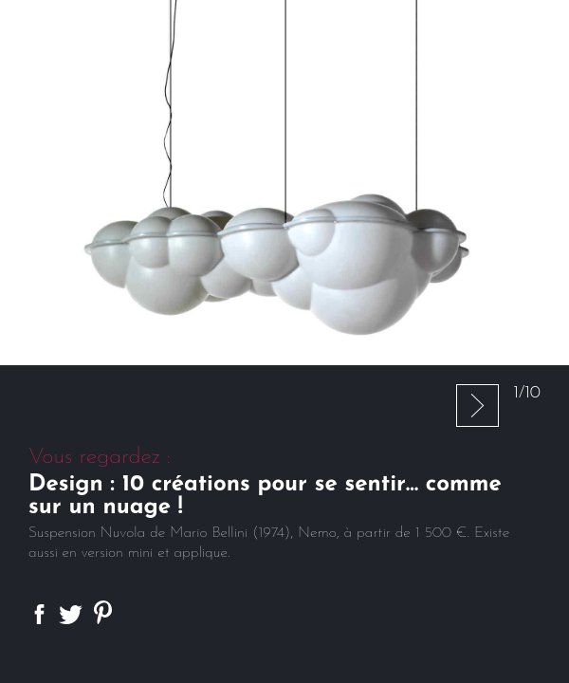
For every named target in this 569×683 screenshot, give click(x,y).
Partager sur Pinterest (103, 612)
